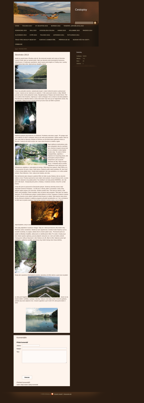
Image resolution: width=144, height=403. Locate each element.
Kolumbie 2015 (74, 30)
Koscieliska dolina (47, 30)
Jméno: (19, 345)
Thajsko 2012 (45, 35)
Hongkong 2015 (21, 30)
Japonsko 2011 (58, 35)
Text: (18, 352)
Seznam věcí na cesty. (81, 39)
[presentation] (42, 369)
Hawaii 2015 (62, 30)
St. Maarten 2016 (41, 26)
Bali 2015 (33, 30)
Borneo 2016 (55, 26)
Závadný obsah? (58, 394)
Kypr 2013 (33, 35)
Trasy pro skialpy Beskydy (25, 39)
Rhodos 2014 (87, 30)
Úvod (17, 26)
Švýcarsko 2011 (73, 35)
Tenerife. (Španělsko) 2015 (74, 26)
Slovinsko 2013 (21, 35)
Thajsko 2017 (27, 26)
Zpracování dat (67, 394)
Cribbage (18, 44)
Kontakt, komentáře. (47, 39)
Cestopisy (81, 9)
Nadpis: (19, 349)
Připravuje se (64, 39)
